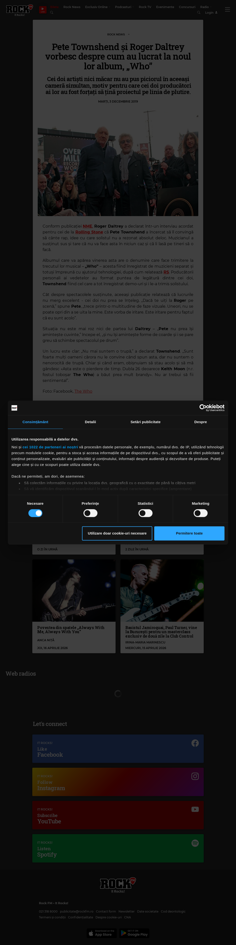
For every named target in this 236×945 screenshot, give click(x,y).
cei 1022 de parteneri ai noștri (50, 447)
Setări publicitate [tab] (145, 422)
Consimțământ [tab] (35, 422)
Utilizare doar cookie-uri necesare (117, 533)
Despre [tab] (200, 422)
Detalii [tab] (90, 422)
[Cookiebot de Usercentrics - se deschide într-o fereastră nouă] (203, 407)
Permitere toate (189, 533)
